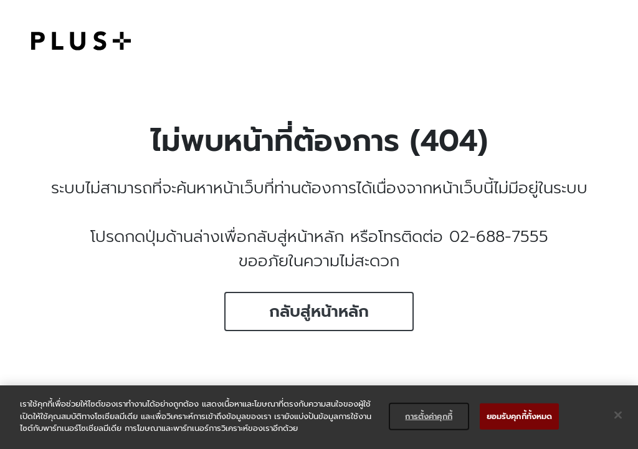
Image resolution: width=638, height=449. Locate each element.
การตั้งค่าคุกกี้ (428, 416)
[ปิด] (618, 415)
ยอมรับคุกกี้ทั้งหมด (520, 416)
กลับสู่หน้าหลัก (319, 311)
